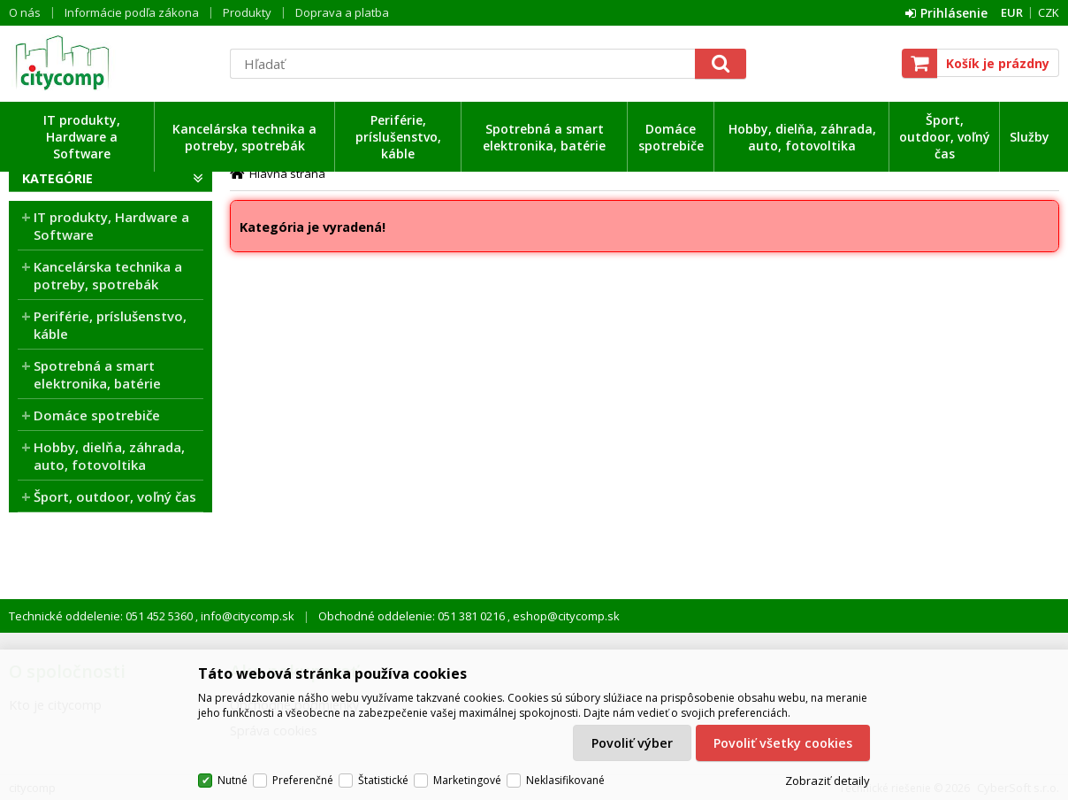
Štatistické (383, 780)
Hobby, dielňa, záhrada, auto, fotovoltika (802, 137)
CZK (1048, 12)
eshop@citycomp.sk (565, 616)
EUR (1012, 12)
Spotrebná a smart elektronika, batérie (544, 137)
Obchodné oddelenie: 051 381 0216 (412, 616)
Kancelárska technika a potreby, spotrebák (244, 137)
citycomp (110, 63)
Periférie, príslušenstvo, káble (398, 137)
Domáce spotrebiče (671, 137)
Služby (1029, 136)
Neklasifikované (565, 780)
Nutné (232, 780)
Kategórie (57, 178)
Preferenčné (302, 780)
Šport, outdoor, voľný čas (944, 137)
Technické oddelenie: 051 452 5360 (102, 616)
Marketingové (467, 780)
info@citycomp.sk (246, 616)
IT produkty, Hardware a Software (81, 137)
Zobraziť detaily (827, 780)
